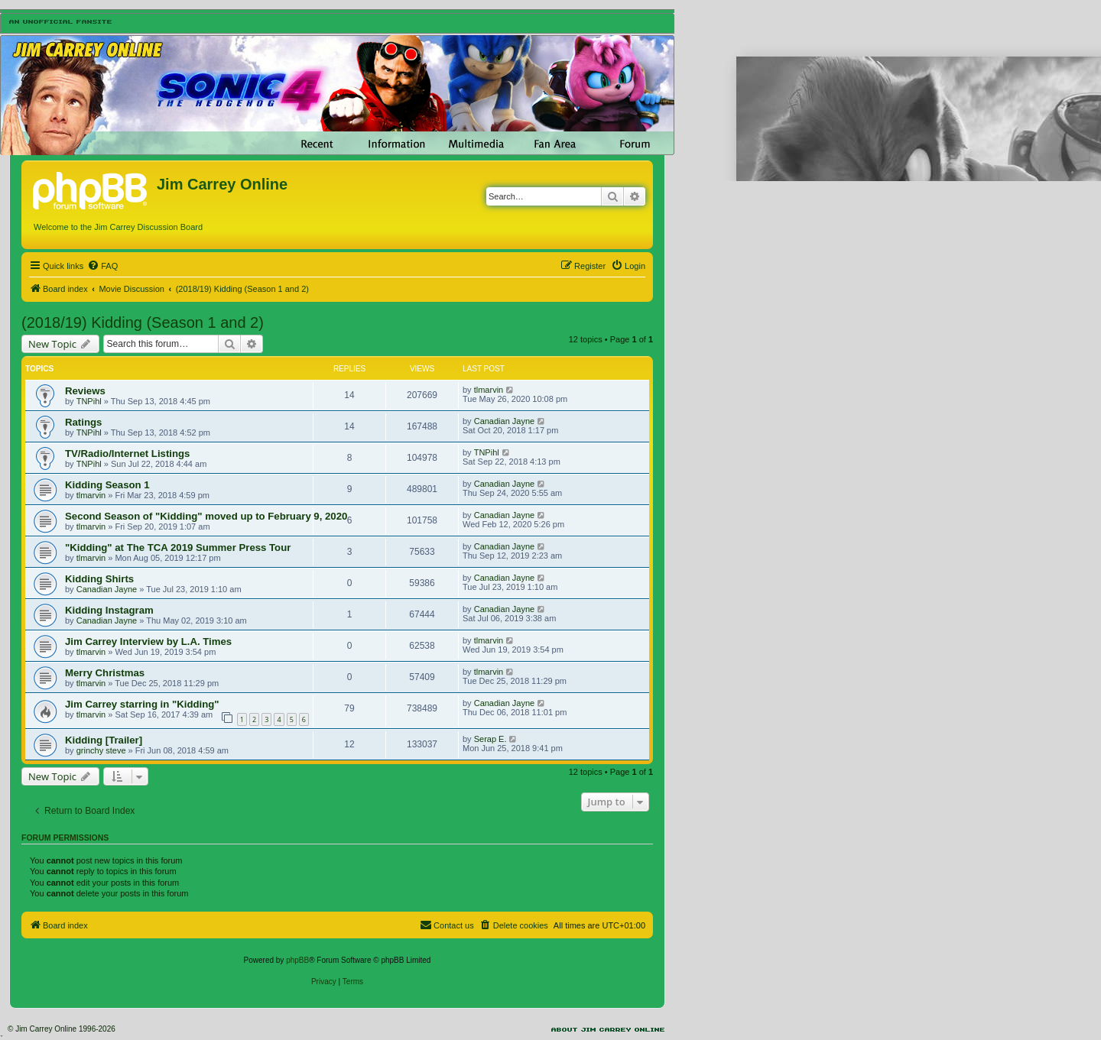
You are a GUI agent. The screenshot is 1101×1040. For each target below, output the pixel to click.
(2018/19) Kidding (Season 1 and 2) (142, 322)
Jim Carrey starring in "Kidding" (142, 704)
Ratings (83, 422)
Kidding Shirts (99, 579)
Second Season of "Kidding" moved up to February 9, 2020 (206, 516)
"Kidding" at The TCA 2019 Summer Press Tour (178, 547)
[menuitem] (102, 266)
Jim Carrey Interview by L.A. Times (148, 641)
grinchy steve (101, 750)
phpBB (297, 960)
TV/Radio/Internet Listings (127, 453)
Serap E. (490, 739)
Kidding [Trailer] (103, 740)
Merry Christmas (105, 673)
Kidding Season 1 (107, 485)
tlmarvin (489, 389)
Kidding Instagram (109, 610)
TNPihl (89, 401)
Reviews (85, 391)
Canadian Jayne (504, 421)
